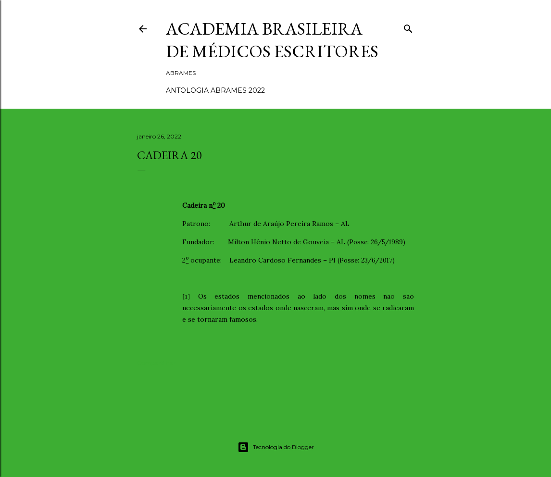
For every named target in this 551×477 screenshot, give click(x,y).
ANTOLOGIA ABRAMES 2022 (215, 90)
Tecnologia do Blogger (276, 447)
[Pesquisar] (408, 26)
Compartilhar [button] (156, 362)
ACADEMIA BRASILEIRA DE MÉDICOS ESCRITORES (272, 40)
